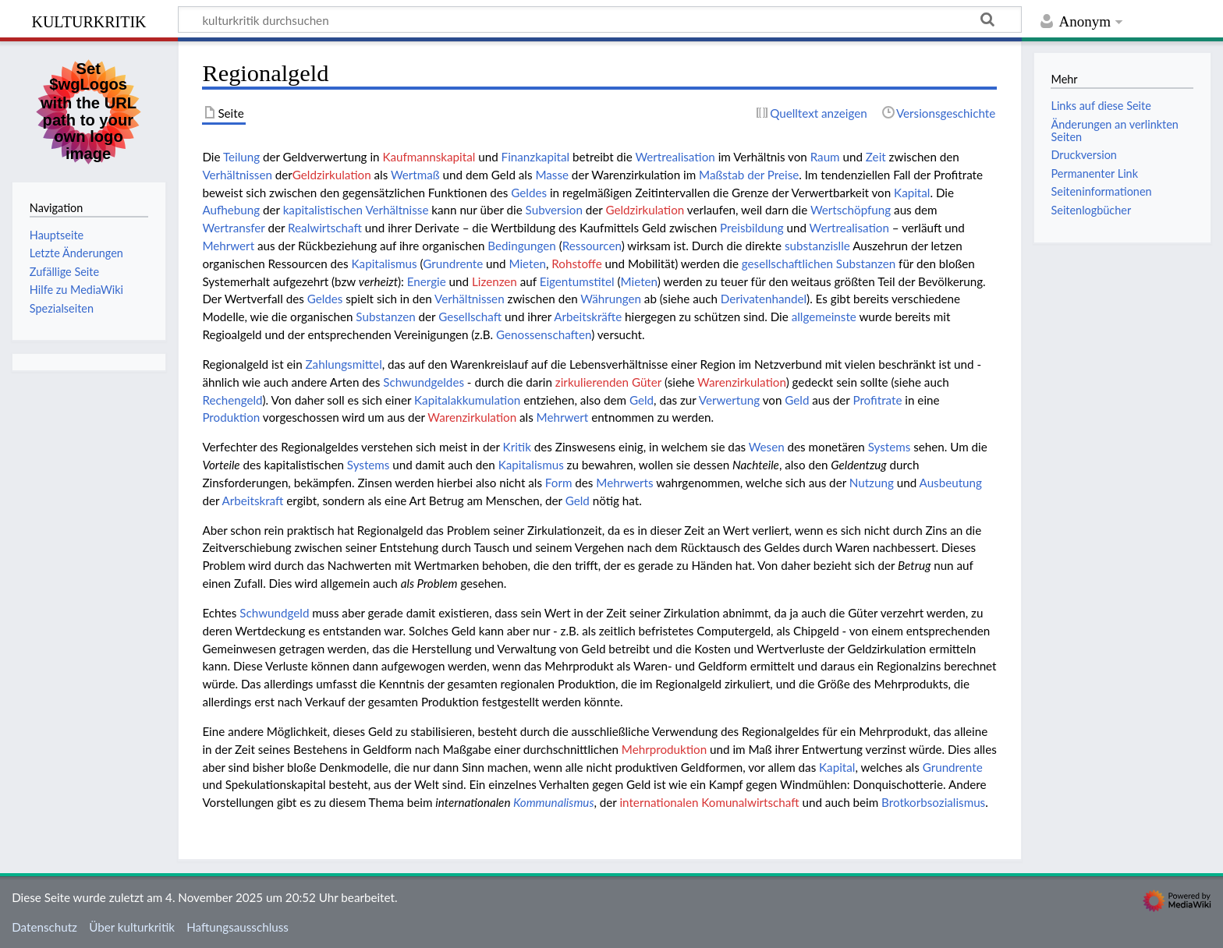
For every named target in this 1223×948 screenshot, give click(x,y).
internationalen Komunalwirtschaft (709, 802)
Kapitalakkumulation (467, 400)
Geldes (529, 193)
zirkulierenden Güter (608, 382)
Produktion (231, 417)
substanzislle (817, 246)
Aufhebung (231, 210)
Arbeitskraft (253, 500)
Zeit (876, 157)
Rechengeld (232, 400)
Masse (552, 175)
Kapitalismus (384, 263)
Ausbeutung (951, 483)
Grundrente (453, 263)
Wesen (767, 447)
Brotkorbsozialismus (933, 802)
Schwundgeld (274, 613)
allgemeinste (824, 317)
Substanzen (865, 263)
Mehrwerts (624, 483)
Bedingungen (521, 246)
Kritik (517, 447)
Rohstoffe (576, 263)
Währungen (610, 299)
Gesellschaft (470, 317)
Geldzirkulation (331, 175)
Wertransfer (233, 228)
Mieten (527, 263)
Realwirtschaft (325, 228)
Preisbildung (752, 228)
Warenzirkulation (741, 382)
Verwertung (729, 400)
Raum (825, 157)
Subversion (554, 210)
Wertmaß (415, 175)
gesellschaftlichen (787, 263)
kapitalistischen (323, 210)
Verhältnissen (237, 175)
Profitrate (877, 400)
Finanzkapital (536, 157)
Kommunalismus (553, 802)
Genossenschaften (543, 334)
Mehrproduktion (664, 749)
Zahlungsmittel (344, 364)
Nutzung (871, 483)
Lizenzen (494, 281)
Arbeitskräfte (588, 317)
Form (559, 483)
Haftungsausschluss (237, 927)
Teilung (241, 157)
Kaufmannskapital (428, 157)
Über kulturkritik (132, 927)
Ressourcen (592, 246)
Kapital (912, 193)
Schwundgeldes (423, 382)
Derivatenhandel (763, 299)
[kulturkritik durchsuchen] (600, 19)
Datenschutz (44, 927)
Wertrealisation (674, 157)
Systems (889, 447)
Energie (426, 281)
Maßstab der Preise (749, 175)
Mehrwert (228, 246)
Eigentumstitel (577, 281)
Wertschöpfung (850, 210)
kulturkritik (88, 20)
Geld (641, 400)
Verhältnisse (396, 210)
